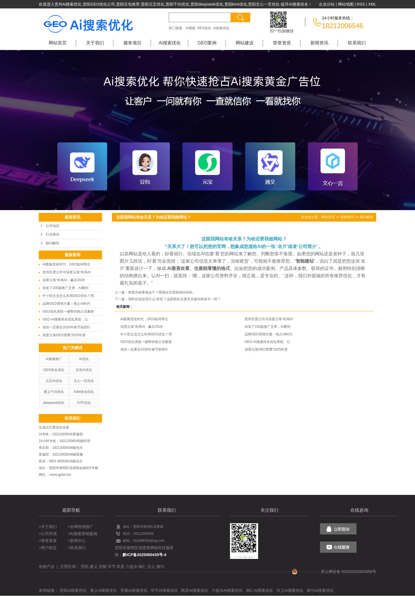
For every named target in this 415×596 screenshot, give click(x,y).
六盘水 (131, 566)
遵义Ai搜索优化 (103, 590)
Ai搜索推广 (54, 359)
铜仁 (142, 566)
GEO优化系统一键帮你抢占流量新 (68, 311)
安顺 (103, 566)
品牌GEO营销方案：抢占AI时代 (66, 304)
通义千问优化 (54, 392)
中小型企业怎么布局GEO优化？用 (68, 296)
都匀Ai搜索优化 (320, 590)
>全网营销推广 (81, 526)
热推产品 (47, 566)
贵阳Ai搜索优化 (73, 590)
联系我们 (357, 42)
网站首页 (58, 42)
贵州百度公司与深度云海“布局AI (66, 272)
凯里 (121, 566)
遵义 (94, 566)
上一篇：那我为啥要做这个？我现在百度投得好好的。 (155, 292)
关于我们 (95, 42)
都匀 (160, 566)
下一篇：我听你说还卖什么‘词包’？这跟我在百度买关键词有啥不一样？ (168, 299)
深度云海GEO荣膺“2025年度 (63, 335)
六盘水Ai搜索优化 (227, 590)
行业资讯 (52, 234)
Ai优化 (84, 359)
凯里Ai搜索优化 (194, 590)
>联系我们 (77, 547)
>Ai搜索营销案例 (82, 533)
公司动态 (52, 226)
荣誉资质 (282, 42)
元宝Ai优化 (54, 381)
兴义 (151, 566)
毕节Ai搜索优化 (164, 590)
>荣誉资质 (48, 540)
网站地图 (346, 4)
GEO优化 (204, 28)
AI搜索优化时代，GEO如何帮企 (66, 264)
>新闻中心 (77, 540)
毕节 (112, 566)
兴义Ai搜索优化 (289, 590)
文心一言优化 (84, 381)
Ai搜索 (190, 28)
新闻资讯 (319, 42)
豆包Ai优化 (84, 370)
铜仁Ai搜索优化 (259, 590)
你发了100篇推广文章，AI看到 (65, 288)
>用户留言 (48, 547)
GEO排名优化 (53, 370)
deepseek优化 (53, 403)
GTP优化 (84, 403)
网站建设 (245, 42)
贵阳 (85, 566)
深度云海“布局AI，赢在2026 (63, 280)
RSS (361, 4)
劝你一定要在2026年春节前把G (66, 327)
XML (372, 4)
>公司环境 (48, 533)
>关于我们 (48, 526)
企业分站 (327, 4)
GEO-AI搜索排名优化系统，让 (65, 319)
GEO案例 (207, 42)
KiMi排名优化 (84, 392)
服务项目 (132, 42)
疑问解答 (52, 243)
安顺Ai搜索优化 (133, 590)
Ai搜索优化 (221, 28)
